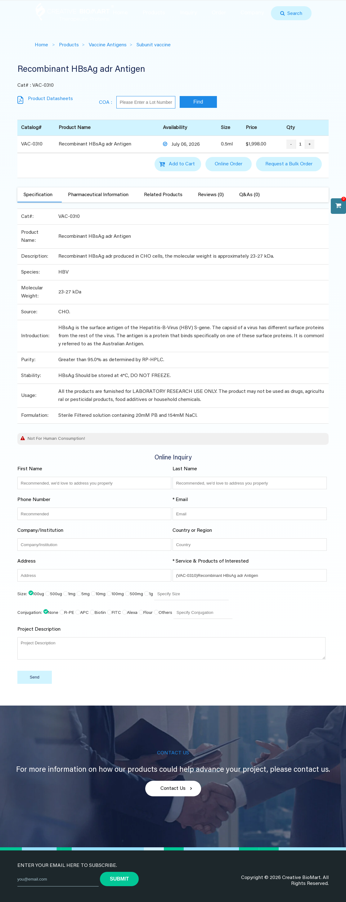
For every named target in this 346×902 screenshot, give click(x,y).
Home (120, 13)
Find (198, 101)
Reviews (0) (211, 194)
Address (26, 561)
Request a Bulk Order (288, 164)
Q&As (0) (249, 194)
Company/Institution (40, 530)
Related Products (163, 194)
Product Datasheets (50, 98)
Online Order (228, 164)
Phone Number (33, 499)
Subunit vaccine (154, 45)
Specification (38, 194)
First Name (29, 469)
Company (252, 13)
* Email (180, 499)
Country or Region (192, 530)
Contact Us (173, 788)
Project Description (39, 629)
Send (34, 677)
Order (219, 13)
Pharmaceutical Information (98, 194)
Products (153, 13)
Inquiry (188, 13)
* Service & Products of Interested (211, 561)
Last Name (185, 469)
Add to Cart (182, 164)
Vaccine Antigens (108, 45)
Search (293, 13)
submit (119, 878)
